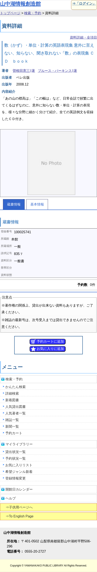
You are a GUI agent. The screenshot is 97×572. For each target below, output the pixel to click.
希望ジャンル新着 (18, 472)
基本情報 (37, 204)
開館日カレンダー (19, 489)
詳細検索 (12, 393)
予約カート (13, 433)
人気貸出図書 (15, 406)
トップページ (10, 13)
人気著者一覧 (15, 413)
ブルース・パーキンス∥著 (57, 70)
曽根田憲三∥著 (24, 70)
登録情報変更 (15, 478)
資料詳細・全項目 (83, 37)
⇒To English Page (20, 516)
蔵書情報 (14, 204)
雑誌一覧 (12, 420)
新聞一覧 (12, 426)
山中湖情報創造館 (20, 4)
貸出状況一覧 (15, 452)
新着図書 (12, 400)
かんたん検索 (15, 387)
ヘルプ (11, 498)
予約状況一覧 (15, 458)
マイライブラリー (19, 444)
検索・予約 (32, 13)
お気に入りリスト (18, 465)
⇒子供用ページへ (19, 507)
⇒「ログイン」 (84, 3)
